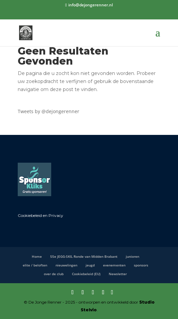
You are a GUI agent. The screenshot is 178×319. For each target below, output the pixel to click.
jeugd (90, 265)
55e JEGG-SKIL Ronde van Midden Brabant (83, 256)
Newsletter (118, 273)
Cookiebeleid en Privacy (40, 215)
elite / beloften (35, 265)
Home (37, 256)
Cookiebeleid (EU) (86, 273)
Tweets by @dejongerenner (48, 111)
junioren (132, 256)
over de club (54, 273)
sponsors (141, 265)
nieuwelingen (66, 265)
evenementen (114, 265)
